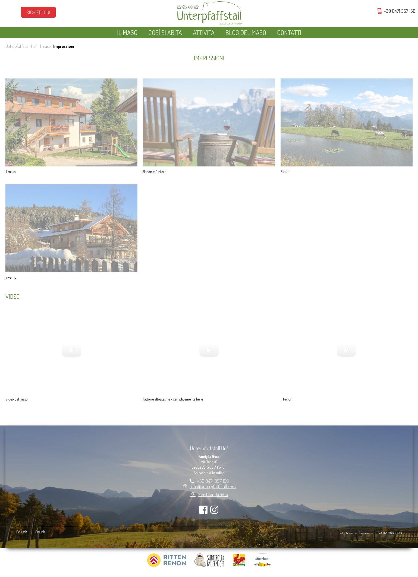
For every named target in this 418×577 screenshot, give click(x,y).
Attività (204, 32)
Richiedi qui (38, 12)
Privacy (364, 533)
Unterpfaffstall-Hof (21, 46)
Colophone (345, 533)
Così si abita (165, 32)
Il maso (127, 32)
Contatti (289, 32)
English (40, 531)
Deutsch (21, 531)
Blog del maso (245, 32)
